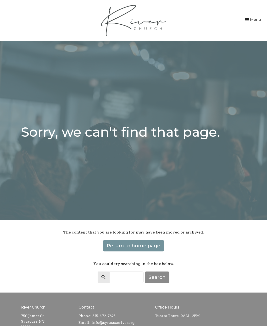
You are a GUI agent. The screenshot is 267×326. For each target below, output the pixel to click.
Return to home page (133, 246)
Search (157, 277)
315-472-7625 (104, 316)
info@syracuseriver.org (113, 323)
